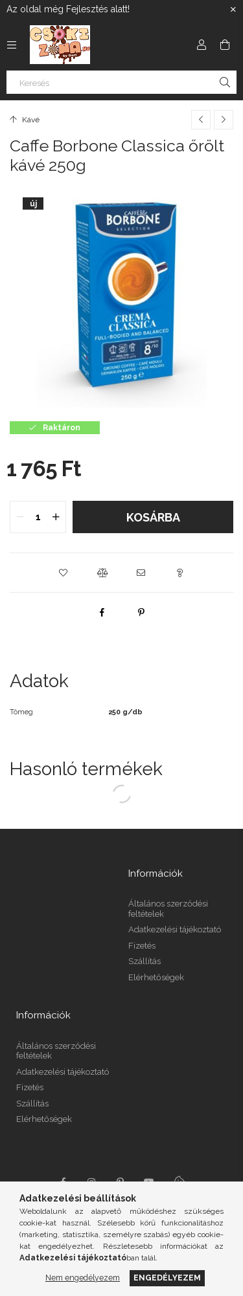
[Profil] (201, 44)
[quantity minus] (20, 517)
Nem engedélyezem (82, 1277)
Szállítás (144, 961)
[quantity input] (38, 517)
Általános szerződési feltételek (168, 909)
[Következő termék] (223, 119)
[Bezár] (233, 9)
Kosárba (153, 517)
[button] (63, 572)
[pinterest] (141, 612)
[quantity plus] (55, 517)
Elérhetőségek (156, 977)
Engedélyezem (167, 1277)
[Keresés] (121, 82)
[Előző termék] (201, 119)
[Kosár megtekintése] (225, 44)
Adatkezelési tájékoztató (174, 929)
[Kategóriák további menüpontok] (11, 44)
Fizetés (142, 945)
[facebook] (102, 612)
